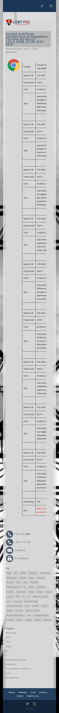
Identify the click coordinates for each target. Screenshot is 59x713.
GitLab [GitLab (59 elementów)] (31, 592)
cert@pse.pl (15, 550)
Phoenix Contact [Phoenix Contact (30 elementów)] (33, 610)
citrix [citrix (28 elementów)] (25, 582)
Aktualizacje (11, 52)
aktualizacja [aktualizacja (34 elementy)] (45, 573)
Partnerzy (43, 692)
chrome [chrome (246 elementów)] (10, 582)
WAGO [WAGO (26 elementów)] (38, 620)
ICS (7, 650)
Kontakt (20, 696)
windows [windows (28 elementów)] (47, 620)
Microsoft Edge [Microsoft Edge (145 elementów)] (31, 601)
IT (6, 655)
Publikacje (22, 692)
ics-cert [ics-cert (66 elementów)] (10, 596)
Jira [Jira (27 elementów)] (29, 596)
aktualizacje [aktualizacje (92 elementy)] (12, 578)
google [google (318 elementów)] (40, 592)
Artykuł (9, 646)
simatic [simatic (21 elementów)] (20, 620)
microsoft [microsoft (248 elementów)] (17, 601)
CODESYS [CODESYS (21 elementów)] (34, 582)
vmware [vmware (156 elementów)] (28, 620)
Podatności (11, 664)
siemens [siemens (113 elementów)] (10, 620)
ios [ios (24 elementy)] (23, 596)
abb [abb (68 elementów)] (15, 573)
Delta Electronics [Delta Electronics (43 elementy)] (14, 587)
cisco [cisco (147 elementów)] (18, 582)
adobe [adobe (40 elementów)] (23, 573)
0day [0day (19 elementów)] (9, 573)
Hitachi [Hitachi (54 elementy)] (49, 592)
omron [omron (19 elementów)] (44, 606)
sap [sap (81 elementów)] (29, 615)
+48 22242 (18, 534)
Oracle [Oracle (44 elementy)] (9, 610)
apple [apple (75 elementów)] (31, 578)
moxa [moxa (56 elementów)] (27, 606)
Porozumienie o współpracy (18, 668)
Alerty (8, 641)
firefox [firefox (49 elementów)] (31, 587)
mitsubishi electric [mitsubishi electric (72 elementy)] (14, 606)
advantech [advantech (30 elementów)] (33, 573)
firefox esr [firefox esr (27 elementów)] (41, 587)
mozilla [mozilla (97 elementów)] (35, 606)
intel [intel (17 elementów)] (17, 596)
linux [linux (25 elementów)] (9, 601)
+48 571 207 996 (18, 542)
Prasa (8, 673)
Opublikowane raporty (16, 659)
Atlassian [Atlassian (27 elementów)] (41, 578)
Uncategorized (12, 677)
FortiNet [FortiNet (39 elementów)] (10, 592)
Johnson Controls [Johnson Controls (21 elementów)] (40, 596)
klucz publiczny (17, 558)
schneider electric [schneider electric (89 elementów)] (40, 615)
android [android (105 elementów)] (22, 578)
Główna (12, 692)
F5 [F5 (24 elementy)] (25, 587)
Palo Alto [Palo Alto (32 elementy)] (19, 610)
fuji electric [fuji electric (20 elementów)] (21, 592)
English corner (33, 696)
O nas (33, 692)
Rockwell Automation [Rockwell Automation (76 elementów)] (16, 615)
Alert (8, 637)
